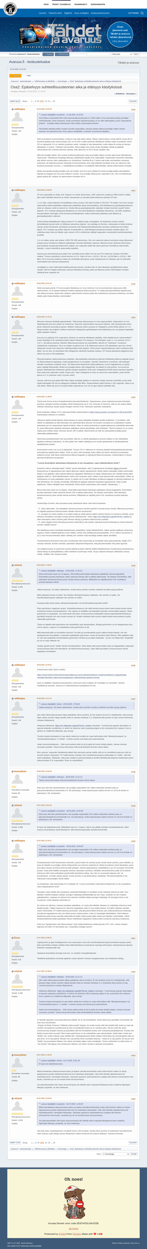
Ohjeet (114, 1243)
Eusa (17, 937)
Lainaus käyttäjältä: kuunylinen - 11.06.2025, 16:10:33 (62, 115)
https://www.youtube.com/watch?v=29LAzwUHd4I (111, 412)
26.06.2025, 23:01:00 (44, 109)
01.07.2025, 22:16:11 (44, 840)
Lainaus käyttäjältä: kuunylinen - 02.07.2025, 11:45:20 (62, 1104)
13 (49, 101)
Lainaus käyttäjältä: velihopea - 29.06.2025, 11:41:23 (61, 571)
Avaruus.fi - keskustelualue (29, 62)
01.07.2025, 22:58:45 (44, 938)
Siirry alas (15, 101)
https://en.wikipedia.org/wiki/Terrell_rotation (111, 517)
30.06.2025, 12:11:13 (44, 698)
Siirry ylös (15, 1143)
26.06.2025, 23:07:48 (44, 283)
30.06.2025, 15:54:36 (44, 771)
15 (54, 101)
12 (46, 101)
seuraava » (131, 94)
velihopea (19, 109)
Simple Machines (27, 1243)
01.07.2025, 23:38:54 (44, 971)
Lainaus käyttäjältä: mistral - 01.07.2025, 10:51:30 (60, 1061)
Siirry (98, 1154)
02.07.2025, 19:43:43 (44, 1098)
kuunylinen (20, 771)
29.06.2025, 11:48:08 (44, 396)
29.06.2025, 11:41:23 (44, 317)
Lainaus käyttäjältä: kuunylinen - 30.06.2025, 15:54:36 (62, 811)
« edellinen (119, 94)
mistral (18, 565)
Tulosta (133, 101)
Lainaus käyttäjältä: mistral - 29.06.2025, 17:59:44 (60, 704)
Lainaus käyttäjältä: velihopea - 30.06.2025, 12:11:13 (61, 777)
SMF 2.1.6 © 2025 (13, 1243)
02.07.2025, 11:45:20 (44, 1055)
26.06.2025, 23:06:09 (44, 190)
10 (38, 101)
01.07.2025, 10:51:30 (44, 805)
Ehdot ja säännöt (124, 1243)
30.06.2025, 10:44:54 (44, 665)
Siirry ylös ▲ (135, 1243)
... (34, 101)
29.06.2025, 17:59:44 (44, 565)
